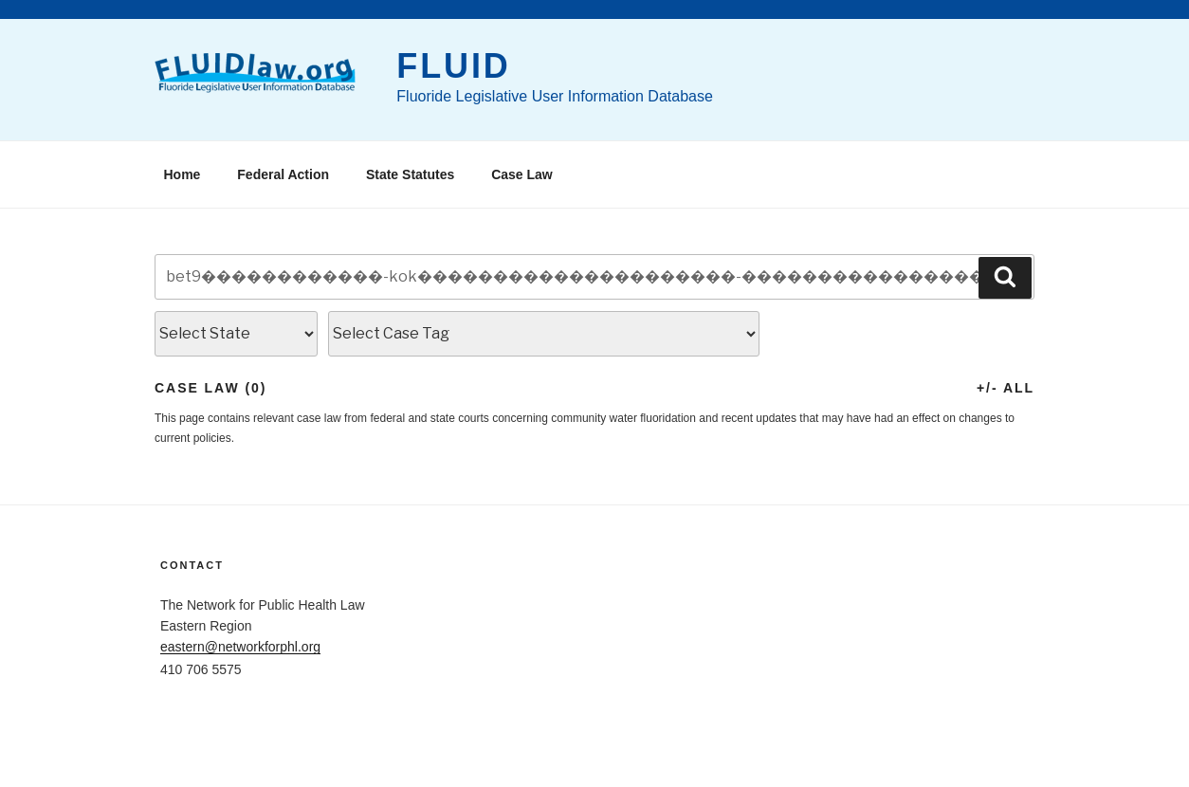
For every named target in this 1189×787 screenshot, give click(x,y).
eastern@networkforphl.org (240, 646)
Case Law (522, 174)
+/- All (1005, 387)
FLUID (453, 65)
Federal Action (283, 174)
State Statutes (410, 174)
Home (182, 174)
